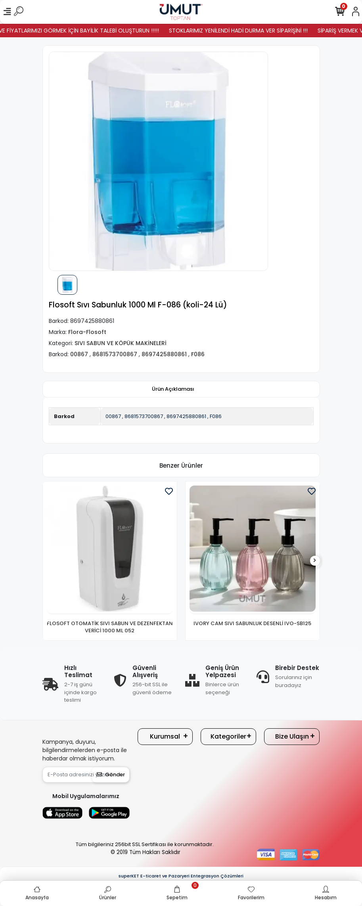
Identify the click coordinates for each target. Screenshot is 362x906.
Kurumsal (165, 736)
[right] (314, 561)
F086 (216, 416)
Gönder (111, 774)
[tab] (173, 389)
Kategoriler (228, 736)
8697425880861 (186, 416)
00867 (113, 416)
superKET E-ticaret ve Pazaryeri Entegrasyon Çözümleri (181, 876)
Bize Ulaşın (292, 736)
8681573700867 (143, 416)
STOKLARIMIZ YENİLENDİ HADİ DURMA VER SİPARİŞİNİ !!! (250, 31)
